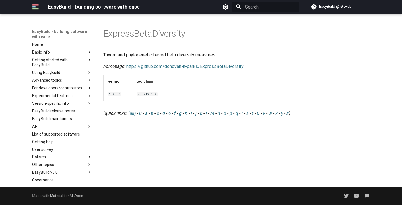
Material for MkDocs (66, 196)
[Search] (265, 7)
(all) (132, 113)
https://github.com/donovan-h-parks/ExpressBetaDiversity (185, 66)
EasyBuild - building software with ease (59, 34)
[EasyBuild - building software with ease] (35, 7)
